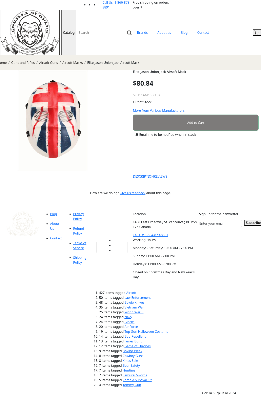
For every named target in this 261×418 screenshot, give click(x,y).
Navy (128, 317)
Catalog (69, 32)
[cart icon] (257, 32)
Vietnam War (134, 307)
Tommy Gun (132, 385)
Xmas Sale (130, 360)
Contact (203, 32)
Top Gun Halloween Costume (146, 331)
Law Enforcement (137, 297)
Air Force (131, 326)
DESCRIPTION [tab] (143, 176)
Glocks (129, 322)
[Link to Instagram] (100, 4)
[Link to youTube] (115, 240)
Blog (184, 32)
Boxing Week (132, 351)
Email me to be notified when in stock (166, 134)
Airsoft (131, 293)
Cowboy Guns (133, 356)
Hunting (129, 370)
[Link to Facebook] (115, 245)
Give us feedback (132, 193)
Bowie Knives (134, 302)
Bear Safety (131, 365)
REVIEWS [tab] (160, 176)
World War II (133, 312)
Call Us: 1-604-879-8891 (150, 235)
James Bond (133, 341)
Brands (142, 32)
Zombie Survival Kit (137, 380)
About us (164, 32)
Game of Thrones (137, 346)
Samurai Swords (135, 375)
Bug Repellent (135, 336)
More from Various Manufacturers (158, 110)
